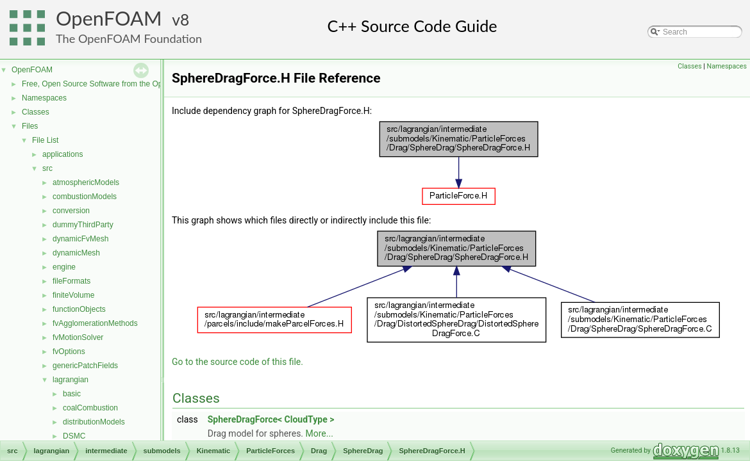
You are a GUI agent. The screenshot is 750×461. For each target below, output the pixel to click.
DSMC (74, 436)
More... (319, 433)
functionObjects (79, 309)
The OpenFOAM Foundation (129, 38)
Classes (35, 112)
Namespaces (44, 97)
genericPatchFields (85, 365)
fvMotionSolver (78, 337)
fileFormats (71, 281)
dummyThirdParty (83, 224)
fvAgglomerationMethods (95, 323)
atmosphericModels (86, 182)
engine (64, 267)
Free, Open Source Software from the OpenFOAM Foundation (128, 83)
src (47, 168)
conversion (71, 210)
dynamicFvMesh (80, 238)
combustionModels (85, 196)
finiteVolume (73, 295)
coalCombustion (90, 407)
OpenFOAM (109, 18)
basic (72, 393)
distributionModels (94, 421)
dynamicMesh (76, 252)
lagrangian (70, 379)
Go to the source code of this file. (237, 362)
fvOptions (69, 351)
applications (62, 154)
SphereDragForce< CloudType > (271, 419)
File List (45, 140)
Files (30, 126)
